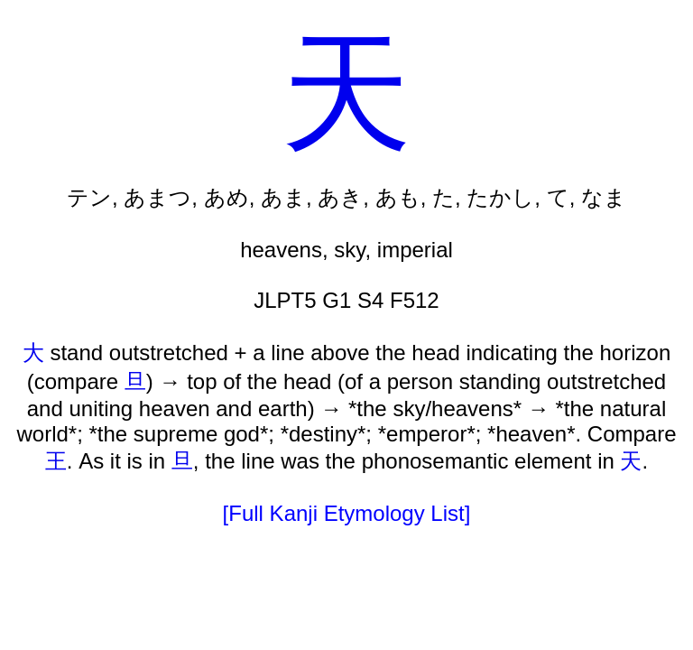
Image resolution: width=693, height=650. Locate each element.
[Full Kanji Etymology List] (347, 513)
